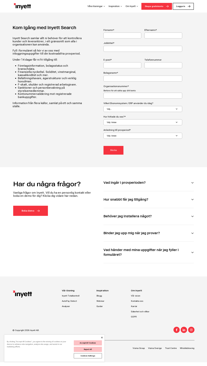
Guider (100, 310)
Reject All (88, 349)
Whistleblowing (187, 352)
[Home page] (22, 6)
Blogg (99, 299)
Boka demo (28, 212)
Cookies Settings (88, 356)
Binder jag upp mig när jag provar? (131, 236)
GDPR (134, 320)
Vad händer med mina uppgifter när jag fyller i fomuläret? (141, 256)
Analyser (66, 310)
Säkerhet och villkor (140, 315)
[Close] (102, 337)
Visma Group (139, 352)
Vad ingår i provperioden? (124, 184)
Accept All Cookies (88, 343)
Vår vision (135, 299)
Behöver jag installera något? (127, 218)
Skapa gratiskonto (154, 6)
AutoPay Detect (69, 305)
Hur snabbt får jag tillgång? (125, 201)
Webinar (100, 305)
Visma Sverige (155, 352)
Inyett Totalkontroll (70, 299)
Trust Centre (171, 352)
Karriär (134, 310)
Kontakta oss (137, 305)
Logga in (180, 6)
